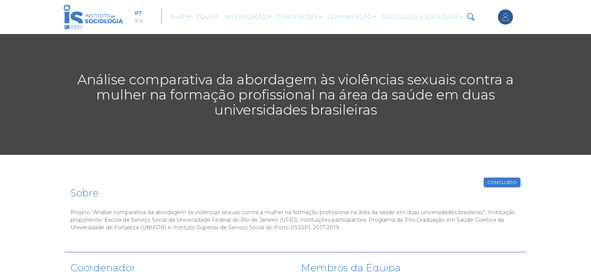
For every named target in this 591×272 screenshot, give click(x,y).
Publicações (297, 17)
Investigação (245, 17)
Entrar (505, 17)
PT (138, 13)
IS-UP (178, 17)
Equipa (207, 17)
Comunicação (350, 17)
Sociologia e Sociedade (420, 17)
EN (139, 20)
